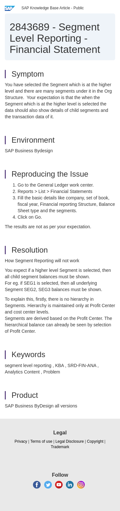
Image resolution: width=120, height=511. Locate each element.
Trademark (60, 447)
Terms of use (41, 441)
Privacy (21, 441)
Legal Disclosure (69, 441)
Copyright (95, 441)
